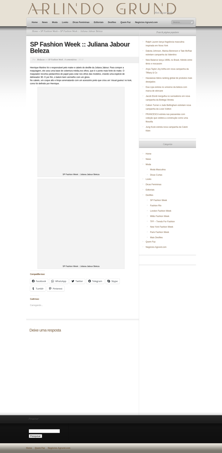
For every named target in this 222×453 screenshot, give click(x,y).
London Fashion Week (160, 211)
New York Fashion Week (161, 227)
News (45, 22)
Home (35, 22)
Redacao (41, 59)
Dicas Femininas (81, 22)
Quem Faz (125, 22)
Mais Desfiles (156, 237)
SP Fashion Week (49, 31)
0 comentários (71, 59)
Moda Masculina (158, 169)
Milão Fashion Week (159, 216)
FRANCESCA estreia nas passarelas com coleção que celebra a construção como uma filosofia (167, 118)
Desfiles (112, 22)
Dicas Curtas (156, 175)
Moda (54, 22)
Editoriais (99, 22)
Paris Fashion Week (159, 232)
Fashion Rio (156, 205)
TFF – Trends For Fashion (162, 221)
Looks (65, 22)
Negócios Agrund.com (146, 22)
